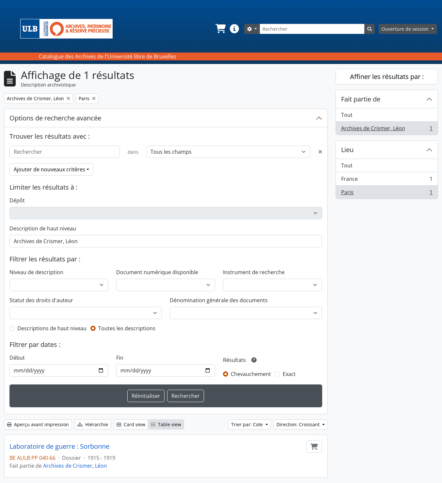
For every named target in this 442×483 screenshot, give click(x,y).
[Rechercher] (312, 29)
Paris (387, 193)
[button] (220, 29)
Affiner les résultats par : (387, 76)
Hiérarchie (92, 424)
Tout (347, 114)
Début (17, 357)
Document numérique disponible (157, 272)
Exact (289, 374)
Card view (131, 424)
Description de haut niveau (42, 228)
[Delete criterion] (320, 152)
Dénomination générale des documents (219, 300)
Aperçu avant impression (38, 424)
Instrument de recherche (254, 272)
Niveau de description (36, 272)
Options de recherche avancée (55, 118)
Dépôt (17, 200)
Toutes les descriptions (126, 328)
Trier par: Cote (247, 424)
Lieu (347, 149)
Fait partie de (360, 99)
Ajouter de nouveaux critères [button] (49, 169)
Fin (119, 357)
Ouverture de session (406, 29)
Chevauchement (251, 374)
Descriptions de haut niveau (52, 328)
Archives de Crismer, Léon (75, 465)
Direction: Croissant (298, 424)
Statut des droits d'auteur (41, 300)
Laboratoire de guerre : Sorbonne (59, 446)
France (387, 180)
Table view (166, 424)
